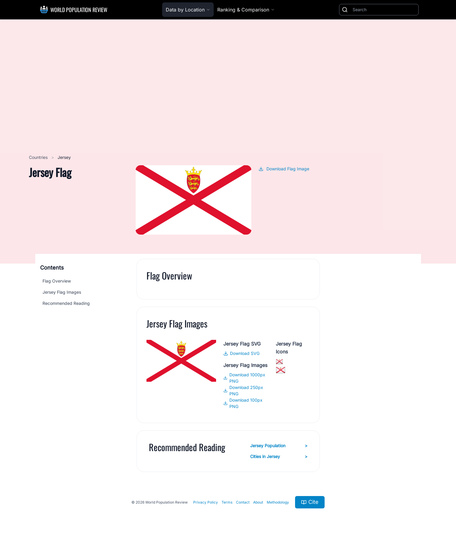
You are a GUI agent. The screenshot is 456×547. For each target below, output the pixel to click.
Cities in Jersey (278, 457)
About (258, 502)
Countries (39, 157)
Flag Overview (56, 280)
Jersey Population (278, 446)
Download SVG (241, 353)
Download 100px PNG (243, 403)
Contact (243, 502)
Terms (227, 502)
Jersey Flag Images (61, 292)
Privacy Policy (205, 502)
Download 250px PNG (243, 390)
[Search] (384, 9)
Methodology (278, 502)
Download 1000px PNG (244, 378)
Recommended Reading (66, 303)
